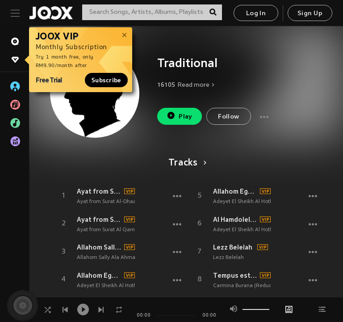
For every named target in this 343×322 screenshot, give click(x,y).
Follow (228, 117)
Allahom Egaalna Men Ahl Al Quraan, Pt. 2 (235, 191)
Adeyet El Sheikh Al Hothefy (110, 285)
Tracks (186, 163)
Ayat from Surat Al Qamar (99, 219)
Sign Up (309, 13)
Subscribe (106, 80)
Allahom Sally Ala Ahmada (99, 247)
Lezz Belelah (232, 247)
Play (179, 115)
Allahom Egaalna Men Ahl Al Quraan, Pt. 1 (99, 275)
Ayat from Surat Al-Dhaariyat (99, 191)
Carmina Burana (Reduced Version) (256, 285)
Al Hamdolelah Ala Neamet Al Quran (235, 219)
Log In (256, 13)
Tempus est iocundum (235, 275)
